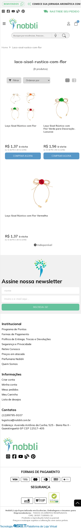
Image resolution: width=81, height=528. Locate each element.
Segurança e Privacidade (16, 344)
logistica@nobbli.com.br (16, 420)
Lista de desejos (11, 399)
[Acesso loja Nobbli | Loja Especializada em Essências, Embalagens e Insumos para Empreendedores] (68, 23)
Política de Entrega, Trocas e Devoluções (26, 339)
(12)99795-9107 (12, 415)
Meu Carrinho (10, 394)
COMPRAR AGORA (23, 156)
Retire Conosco (11, 349)
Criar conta (8, 379)
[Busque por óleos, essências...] (32, 35)
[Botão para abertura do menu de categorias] (4, 23)
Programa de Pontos (14, 329)
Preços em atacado (13, 354)
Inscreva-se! (40, 307)
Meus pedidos (10, 389)
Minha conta (9, 384)
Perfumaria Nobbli (13, 359)
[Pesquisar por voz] (55, 35)
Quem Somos (10, 364)
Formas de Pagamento (15, 334)
